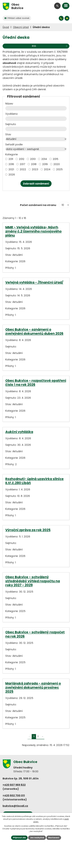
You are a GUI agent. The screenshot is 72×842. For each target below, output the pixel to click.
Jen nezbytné (37, 837)
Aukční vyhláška (19, 431)
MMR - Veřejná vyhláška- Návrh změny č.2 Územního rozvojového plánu (33, 231)
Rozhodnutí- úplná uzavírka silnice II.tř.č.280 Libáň (34, 481)
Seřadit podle (14, 144)
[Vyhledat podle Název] (36, 108)
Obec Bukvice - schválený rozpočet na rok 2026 (35, 634)
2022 (23, 169)
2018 (33, 164)
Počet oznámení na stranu (38, 205)
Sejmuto (10, 124)
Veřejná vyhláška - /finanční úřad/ (34, 282)
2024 (47, 169)
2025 (59, 169)
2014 (44, 159)
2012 (21, 159)
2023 (35, 169)
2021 (11, 169)
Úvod (6, 27)
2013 (33, 159)
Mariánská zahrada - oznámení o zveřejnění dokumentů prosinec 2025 (33, 687)
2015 (55, 159)
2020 (56, 164)
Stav (8, 134)
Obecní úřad (21, 27)
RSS (50, 46)
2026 (11, 174)
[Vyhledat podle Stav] (36, 139)
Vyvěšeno (11, 114)
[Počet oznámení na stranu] (64, 205)
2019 (45, 164)
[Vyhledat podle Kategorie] (6, 159)
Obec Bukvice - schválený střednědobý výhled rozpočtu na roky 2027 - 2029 (32, 581)
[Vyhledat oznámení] (36, 183)
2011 (10, 159)
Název (9, 103)
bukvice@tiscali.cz (15, 806)
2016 (11, 164)
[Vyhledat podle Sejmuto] (36, 129)
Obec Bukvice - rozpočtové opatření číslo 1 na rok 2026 (35, 382)
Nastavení (53, 837)
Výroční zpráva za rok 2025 (28, 530)
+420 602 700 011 (14, 795)
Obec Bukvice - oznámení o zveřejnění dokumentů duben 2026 (34, 331)
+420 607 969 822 (14, 785)
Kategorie (11, 154)
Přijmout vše (19, 837)
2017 (22, 164)
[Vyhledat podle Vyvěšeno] (36, 118)
